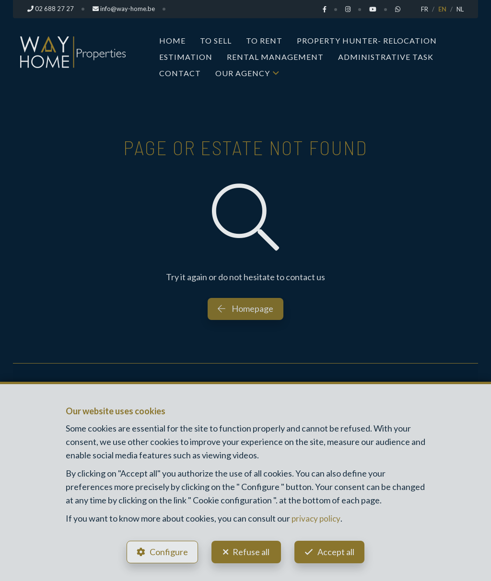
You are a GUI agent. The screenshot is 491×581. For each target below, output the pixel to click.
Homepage (245, 308)
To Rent (264, 40)
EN (442, 9)
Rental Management (275, 56)
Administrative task (385, 56)
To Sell (216, 40)
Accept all (338, 550)
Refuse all (251, 550)
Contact (180, 73)
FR (424, 9)
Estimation (185, 56)
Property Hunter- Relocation (367, 40)
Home (172, 40)
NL (460, 9)
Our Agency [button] (242, 73)
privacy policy (317, 516)
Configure (166, 550)
